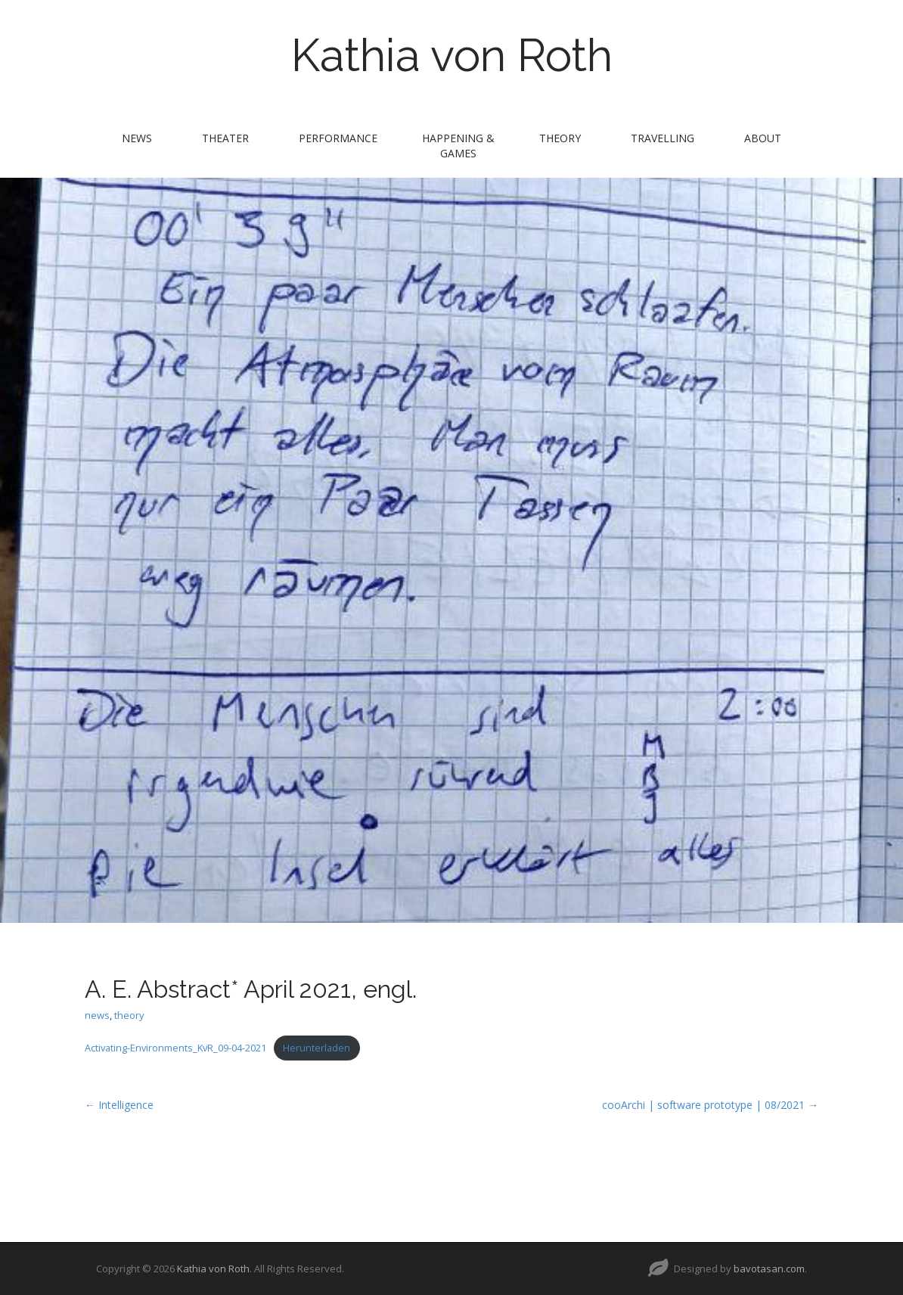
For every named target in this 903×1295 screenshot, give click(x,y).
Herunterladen (316, 1047)
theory (560, 138)
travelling (662, 138)
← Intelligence (119, 1105)
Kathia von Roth (452, 55)
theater (225, 138)
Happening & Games (458, 145)
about (762, 138)
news (137, 138)
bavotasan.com (769, 1268)
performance (338, 138)
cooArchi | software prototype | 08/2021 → (710, 1105)
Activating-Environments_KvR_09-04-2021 (175, 1047)
